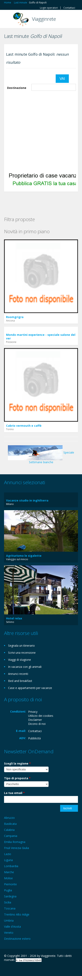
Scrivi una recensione (22, 652)
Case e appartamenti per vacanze (30, 688)
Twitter (23, 968)
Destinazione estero (17, 939)
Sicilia (7, 902)
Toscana (9, 908)
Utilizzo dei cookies (40, 716)
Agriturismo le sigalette (24, 556)
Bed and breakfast (20, 681)
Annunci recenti (18, 674)
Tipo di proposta (17, 778)
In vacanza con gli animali (25, 667)
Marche (9, 872)
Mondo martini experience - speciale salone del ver (40, 336)
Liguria (8, 860)
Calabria (9, 830)
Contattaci (69, 7)
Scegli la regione (17, 763)
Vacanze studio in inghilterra (27, 500)
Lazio (7, 854)
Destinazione (16, 88)
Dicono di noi (37, 724)
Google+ (14, 968)
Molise (8, 878)
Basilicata (10, 824)
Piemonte (10, 884)
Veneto (8, 932)
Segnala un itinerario (21, 645)
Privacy (32, 712)
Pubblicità (34, 738)
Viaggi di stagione (19, 660)
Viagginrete (44, 19)
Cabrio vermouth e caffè (24, 426)
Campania (10, 836)
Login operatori (49, 7)
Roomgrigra (14, 317)
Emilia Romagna (14, 842)
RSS (33, 968)
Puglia (8, 890)
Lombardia (11, 866)
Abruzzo (9, 818)
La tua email (14, 793)
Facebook (5, 968)
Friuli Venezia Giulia (16, 848)
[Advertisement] (38, 131)
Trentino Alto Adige (16, 914)
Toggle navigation (7, 19)
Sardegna (10, 896)
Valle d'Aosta (12, 926)
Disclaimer (35, 720)
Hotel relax (14, 618)
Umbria (9, 920)
